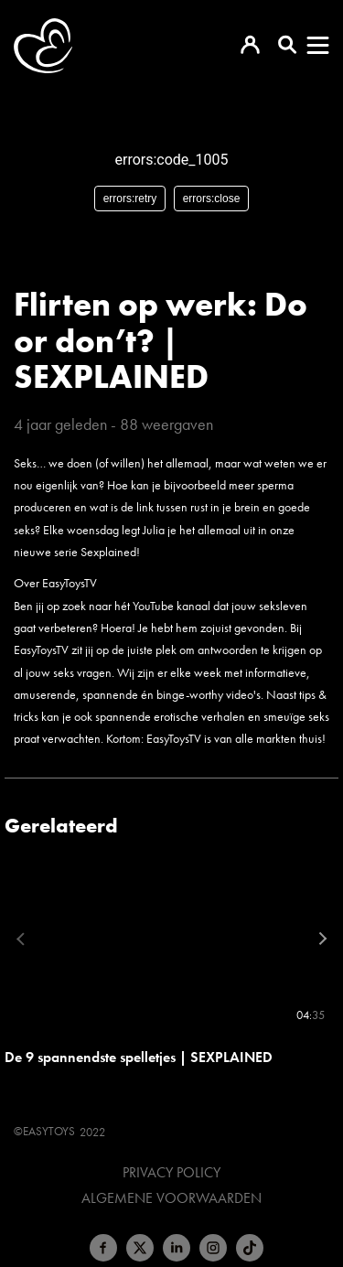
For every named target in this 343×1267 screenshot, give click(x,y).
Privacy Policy (171, 1173)
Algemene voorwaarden (171, 1198)
